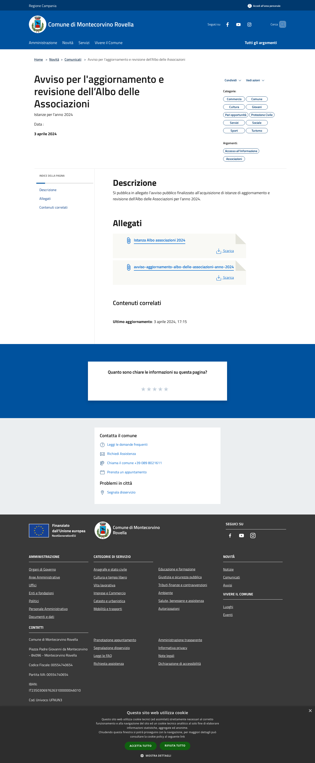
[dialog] (157, 734)
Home (38, 59)
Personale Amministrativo (48, 608)
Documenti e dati (41, 616)
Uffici (33, 585)
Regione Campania (42, 5)
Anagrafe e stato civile (110, 569)
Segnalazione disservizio (112, 647)
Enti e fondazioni (41, 593)
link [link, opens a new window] (182, 736)
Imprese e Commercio (110, 593)
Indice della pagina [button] (52, 176)
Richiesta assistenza (109, 663)
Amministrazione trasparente (180, 639)
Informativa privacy (172, 647)
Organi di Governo (42, 569)
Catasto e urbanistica (109, 600)
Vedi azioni (256, 80)
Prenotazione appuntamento (115, 639)
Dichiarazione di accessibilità (179, 663)
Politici (34, 600)
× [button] (310, 711)
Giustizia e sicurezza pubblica (180, 577)
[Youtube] (231, 24)
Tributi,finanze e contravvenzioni (182, 584)
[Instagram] (242, 24)
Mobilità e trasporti (108, 608)
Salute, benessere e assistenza (181, 600)
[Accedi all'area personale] (264, 6)
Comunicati (73, 59)
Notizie (228, 569)
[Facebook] (220, 24)
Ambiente (165, 592)
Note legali (166, 655)
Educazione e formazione (176, 569)
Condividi (234, 80)
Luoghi (228, 606)
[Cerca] (281, 24)
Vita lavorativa (104, 585)
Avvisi (227, 585)
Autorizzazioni (169, 608)
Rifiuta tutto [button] (175, 745)
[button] (157, 755)
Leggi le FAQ (103, 655)
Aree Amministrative (44, 577)
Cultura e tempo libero (110, 577)
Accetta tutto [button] (141, 746)
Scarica (224, 250)
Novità (54, 59)
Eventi (228, 614)
